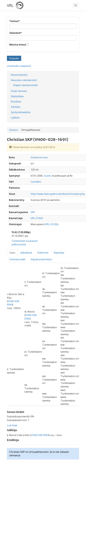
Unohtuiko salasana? (19, 66)
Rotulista (16, 101)
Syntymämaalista (20, 112)
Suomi (47, 175)
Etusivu (13, 130)
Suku (12, 252)
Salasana (15, 32)
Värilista (15, 107)
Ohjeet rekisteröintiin (25, 85)
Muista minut (17, 44)
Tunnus (14, 21)
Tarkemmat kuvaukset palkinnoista (25, 242)
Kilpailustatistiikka (41, 259)
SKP (33, 212)
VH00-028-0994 (40, 435)
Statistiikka (17, 96)
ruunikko (36, 181)
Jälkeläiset (26, 252)
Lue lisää (12, 425)
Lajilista (15, 117)
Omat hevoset (19, 91)
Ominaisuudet (17, 259)
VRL (10, 5)
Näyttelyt (59, 252)
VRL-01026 (37, 218)
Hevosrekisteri (19, 74)
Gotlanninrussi (39, 157)
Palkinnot (42, 252)
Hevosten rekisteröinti (24, 80)
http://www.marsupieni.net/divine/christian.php (58, 194)
